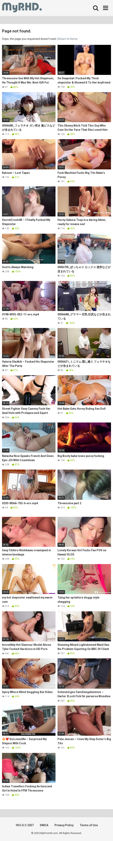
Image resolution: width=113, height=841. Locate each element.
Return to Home (68, 38)
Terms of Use (89, 825)
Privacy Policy (64, 825)
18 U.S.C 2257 (24, 825)
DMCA (44, 825)
